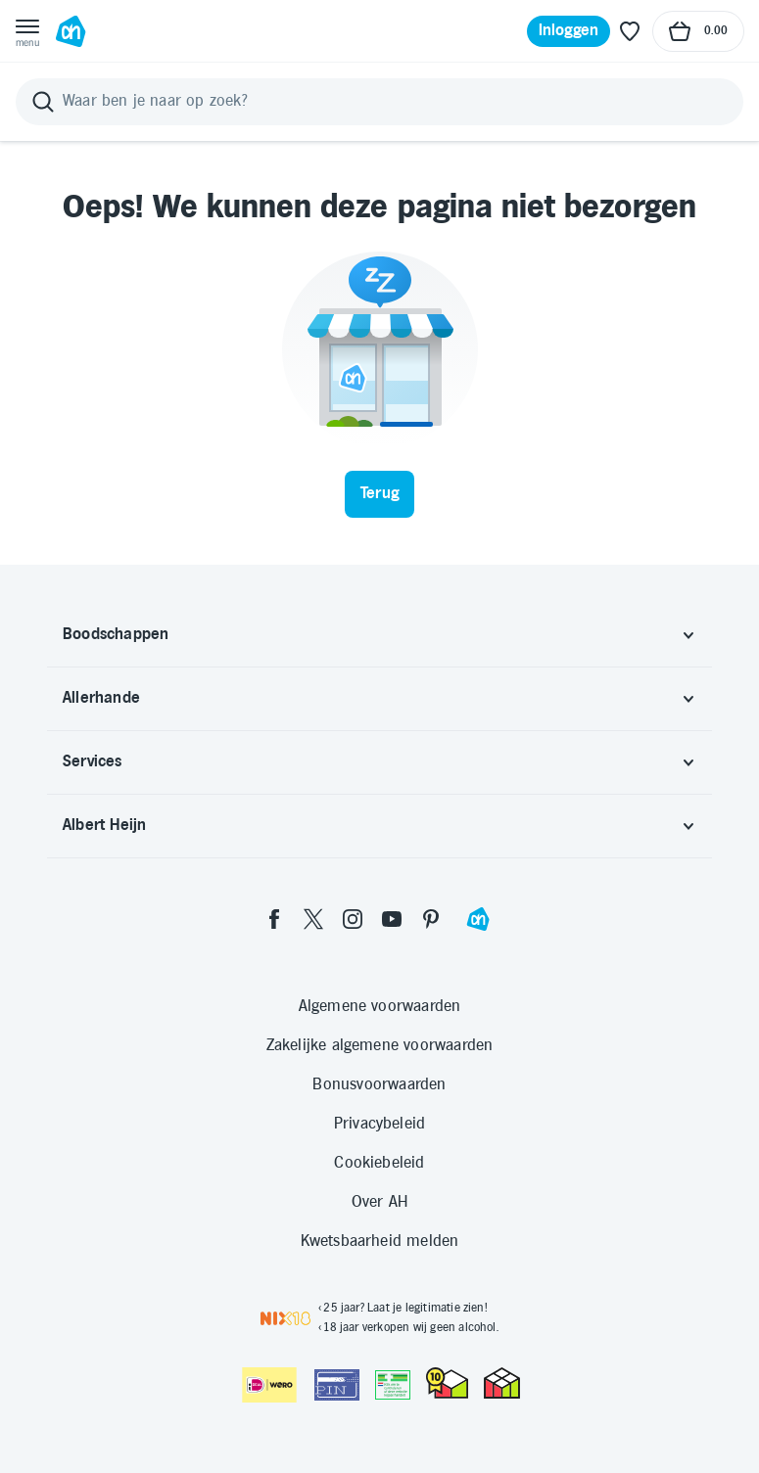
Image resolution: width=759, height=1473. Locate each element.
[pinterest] (431, 919)
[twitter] (313, 919)
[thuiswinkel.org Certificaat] (447, 1383)
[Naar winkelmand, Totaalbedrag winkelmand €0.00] (698, 31)
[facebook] (274, 919)
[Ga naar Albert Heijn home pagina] (70, 31)
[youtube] (391, 919)
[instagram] (352, 919)
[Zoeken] (379, 101)
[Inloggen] (569, 31)
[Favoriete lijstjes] (629, 31)
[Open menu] (27, 31)
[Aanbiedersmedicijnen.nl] (392, 1385)
